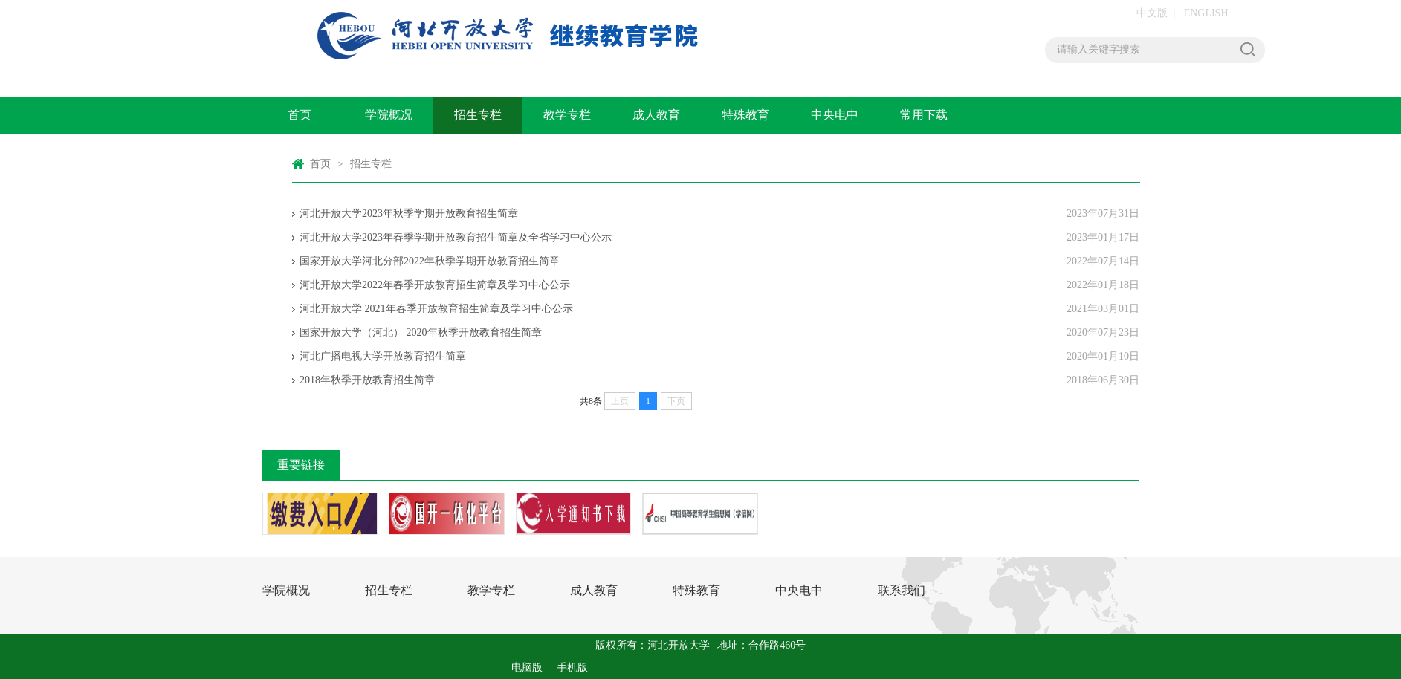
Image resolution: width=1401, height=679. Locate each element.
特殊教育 (745, 114)
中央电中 (834, 114)
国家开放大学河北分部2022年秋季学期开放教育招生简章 (430, 261)
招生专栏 (478, 114)
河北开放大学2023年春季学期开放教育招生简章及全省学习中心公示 (456, 237)
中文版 (1152, 13)
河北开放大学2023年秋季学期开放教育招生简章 (409, 213)
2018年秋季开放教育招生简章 (367, 380)
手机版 (572, 667)
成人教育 (656, 114)
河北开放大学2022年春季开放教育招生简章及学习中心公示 (435, 284)
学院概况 (388, 114)
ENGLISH (1206, 13)
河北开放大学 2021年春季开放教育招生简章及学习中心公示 (436, 308)
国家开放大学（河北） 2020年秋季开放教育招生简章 (421, 332)
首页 (299, 114)
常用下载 (924, 114)
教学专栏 (567, 114)
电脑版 (527, 667)
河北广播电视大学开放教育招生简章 (383, 356)
